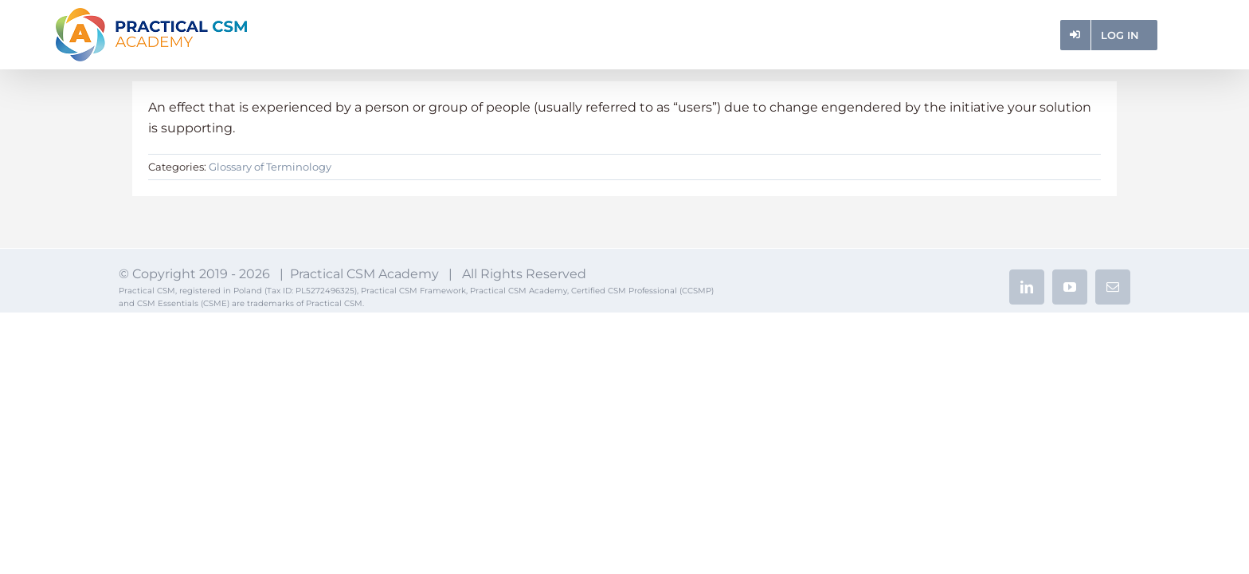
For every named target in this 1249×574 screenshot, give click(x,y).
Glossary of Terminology (270, 166)
